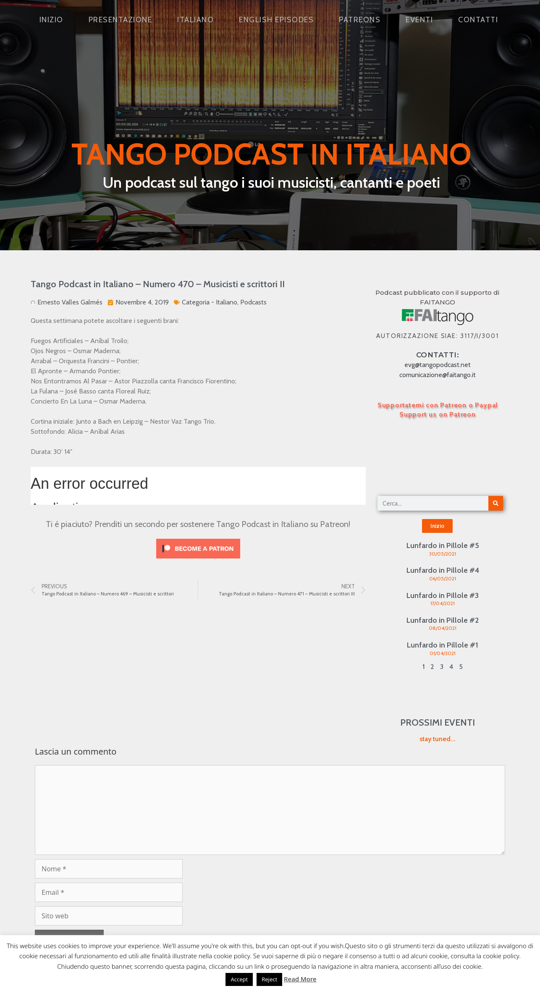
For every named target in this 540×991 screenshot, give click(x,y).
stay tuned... (437, 739)
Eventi (419, 19)
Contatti (478, 19)
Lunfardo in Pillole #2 (442, 620)
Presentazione (120, 19)
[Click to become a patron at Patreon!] (198, 560)
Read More (300, 979)
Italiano (195, 19)
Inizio (51, 19)
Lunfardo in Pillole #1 (442, 645)
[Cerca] (495, 503)
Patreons (359, 19)
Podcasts (253, 302)
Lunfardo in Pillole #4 (442, 570)
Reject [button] (269, 979)
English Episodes (276, 19)
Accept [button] (239, 979)
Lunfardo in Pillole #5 (442, 545)
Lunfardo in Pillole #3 (442, 595)
